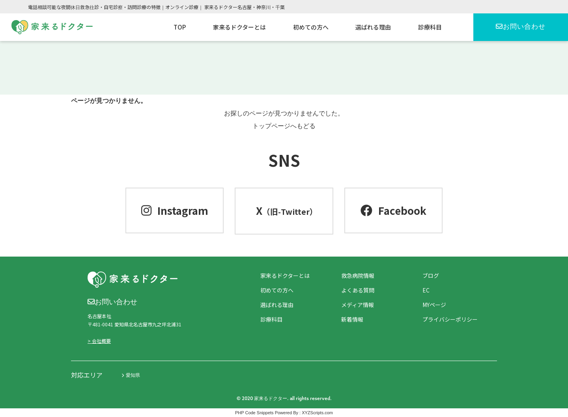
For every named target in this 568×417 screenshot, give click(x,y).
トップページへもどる (284, 126)
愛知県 (130, 375)
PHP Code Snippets (254, 412)
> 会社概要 (99, 340)
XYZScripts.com (317, 412)
